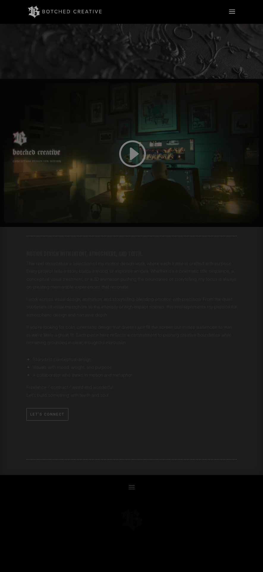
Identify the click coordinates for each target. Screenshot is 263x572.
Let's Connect (47, 414)
